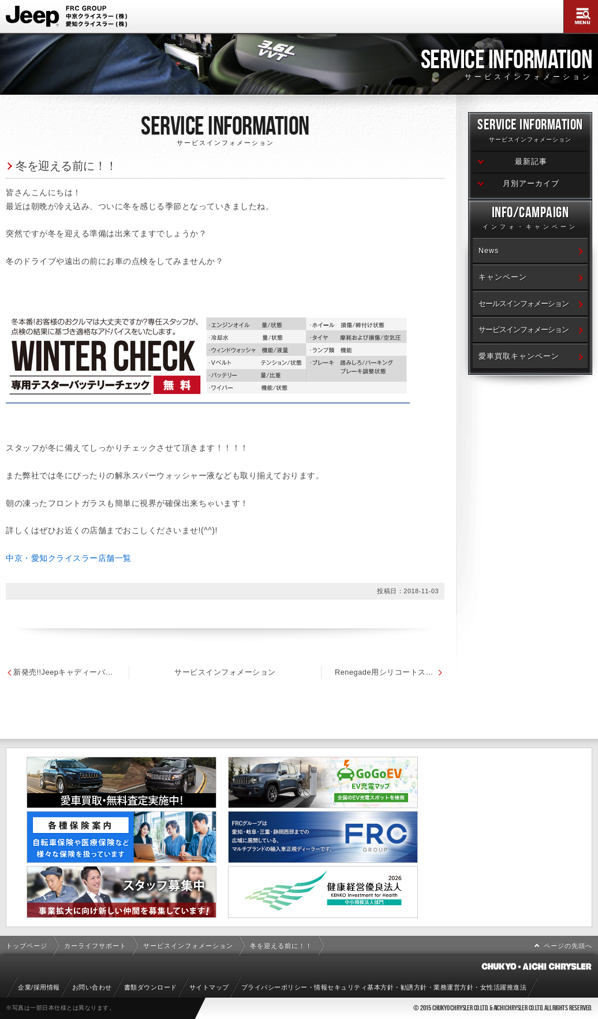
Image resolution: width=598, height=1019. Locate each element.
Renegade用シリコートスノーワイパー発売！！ (389, 672)
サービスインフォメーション (225, 672)
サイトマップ (209, 987)
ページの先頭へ (568, 945)
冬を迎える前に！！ (66, 165)
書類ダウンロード (150, 987)
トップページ (26, 945)
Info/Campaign (530, 220)
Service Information (530, 132)
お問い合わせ (92, 987)
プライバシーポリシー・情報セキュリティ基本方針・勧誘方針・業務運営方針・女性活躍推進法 (384, 987)
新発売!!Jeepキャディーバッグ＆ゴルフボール (64, 672)
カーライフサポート (95, 945)
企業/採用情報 (39, 987)
